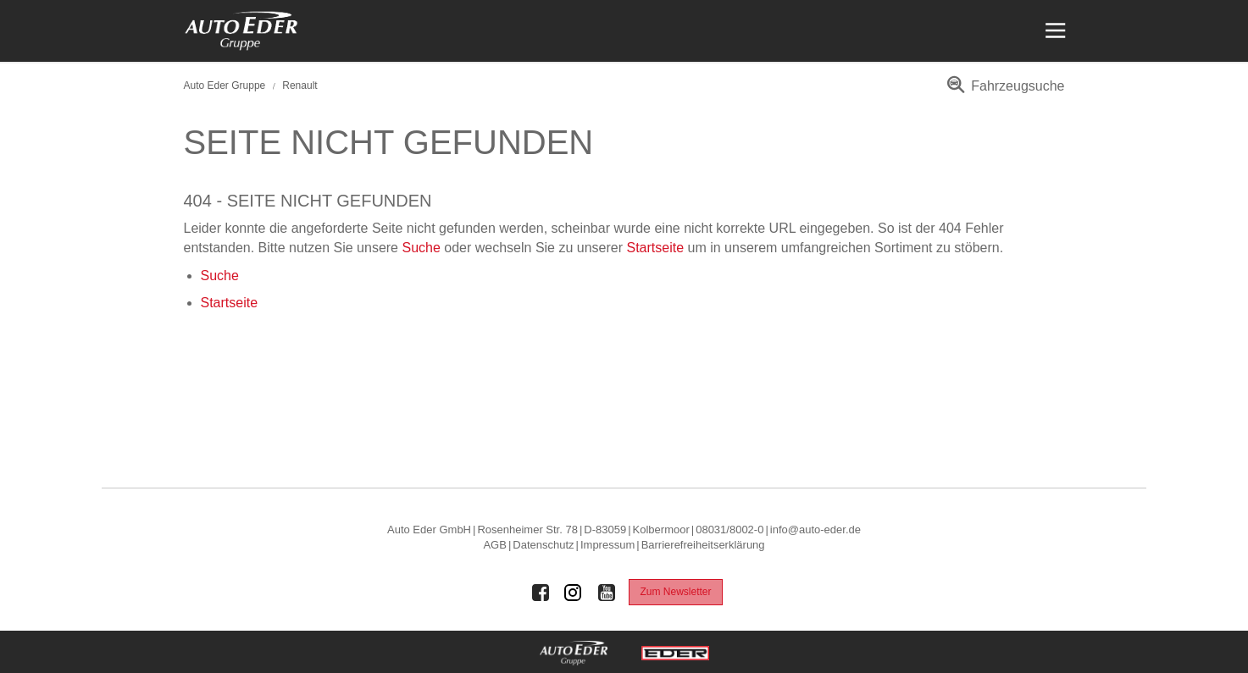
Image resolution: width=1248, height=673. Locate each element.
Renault (299, 85)
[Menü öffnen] (1053, 30)
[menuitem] (1002, 92)
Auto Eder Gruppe (225, 85)
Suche (421, 247)
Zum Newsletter (675, 592)
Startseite (656, 247)
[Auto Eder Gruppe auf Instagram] (574, 592)
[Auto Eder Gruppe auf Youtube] (606, 592)
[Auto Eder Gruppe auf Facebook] (540, 592)
